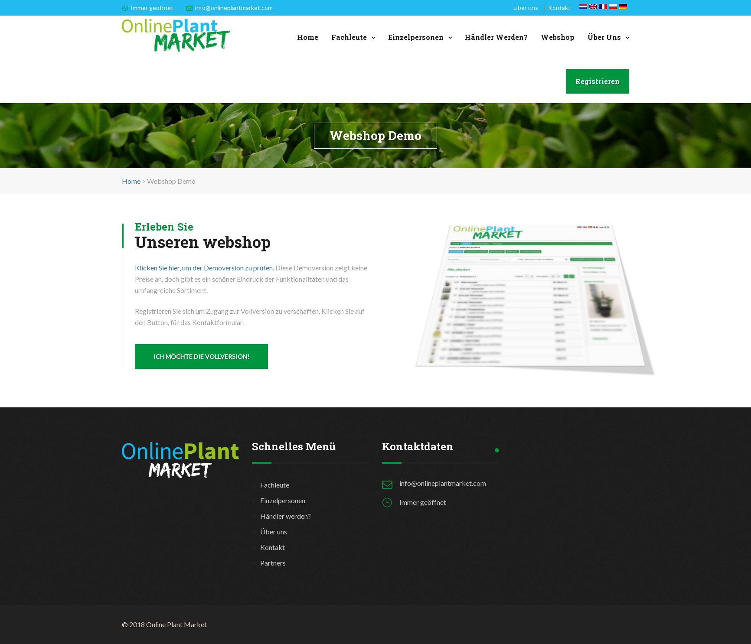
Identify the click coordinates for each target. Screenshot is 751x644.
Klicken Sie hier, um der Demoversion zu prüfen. (204, 267)
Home (307, 37)
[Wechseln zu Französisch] (603, 6)
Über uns (525, 7)
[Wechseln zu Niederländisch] (583, 6)
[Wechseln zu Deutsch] (623, 6)
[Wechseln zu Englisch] (593, 6)
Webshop (558, 37)
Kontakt (559, 7)
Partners (273, 563)
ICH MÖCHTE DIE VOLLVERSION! (201, 356)
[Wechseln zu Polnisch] (613, 6)
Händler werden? (496, 37)
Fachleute (349, 37)
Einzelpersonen (416, 37)
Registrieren (597, 81)
